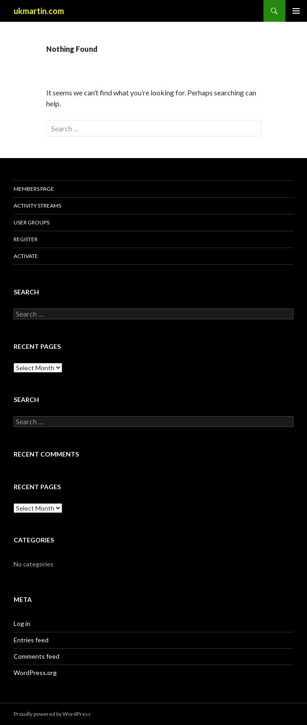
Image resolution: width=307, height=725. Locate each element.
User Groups (31, 222)
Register (26, 239)
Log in (22, 623)
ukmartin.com (39, 11)
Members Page (34, 188)
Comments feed (36, 656)
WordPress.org (35, 672)
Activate (26, 256)
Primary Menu (296, 11)
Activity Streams (37, 205)
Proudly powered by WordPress (52, 713)
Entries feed (31, 640)
